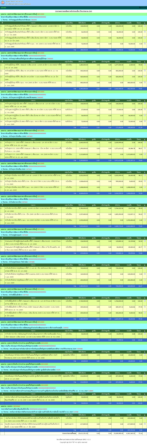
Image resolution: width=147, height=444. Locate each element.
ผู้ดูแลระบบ (143, 7)
